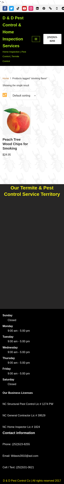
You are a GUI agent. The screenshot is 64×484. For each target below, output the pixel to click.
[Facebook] (5, 8)
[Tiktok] (18, 8)
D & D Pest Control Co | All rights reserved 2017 (32, 480)
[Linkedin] (37, 8)
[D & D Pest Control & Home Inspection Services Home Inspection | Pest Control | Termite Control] (15, 39)
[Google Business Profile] (56, 8)
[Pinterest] (43, 8)
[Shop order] (23, 95)
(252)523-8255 (52, 39)
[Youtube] (24, 8)
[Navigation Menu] (36, 39)
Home (6, 78)
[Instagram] (31, 8)
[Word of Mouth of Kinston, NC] (50, 8)
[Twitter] (11, 8)
